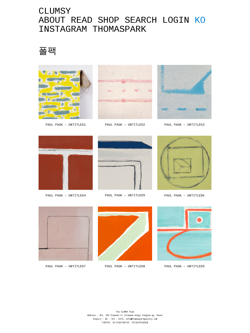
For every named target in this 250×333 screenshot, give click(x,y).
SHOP (108, 20)
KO (200, 20)
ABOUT (52, 20)
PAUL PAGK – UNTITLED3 (184, 125)
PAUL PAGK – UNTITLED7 (66, 266)
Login (175, 20)
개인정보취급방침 (140, 322)
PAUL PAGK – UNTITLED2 (125, 125)
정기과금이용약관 (120, 322)
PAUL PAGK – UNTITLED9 (184, 266)
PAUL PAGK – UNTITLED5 (125, 195)
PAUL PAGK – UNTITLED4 (66, 195)
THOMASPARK (119, 29)
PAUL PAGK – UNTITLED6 (184, 195)
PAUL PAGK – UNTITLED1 (66, 125)
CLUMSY (55, 11)
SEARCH (141, 20)
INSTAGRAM (63, 29)
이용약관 (106, 322)
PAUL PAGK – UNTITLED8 (125, 266)
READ (81, 20)
